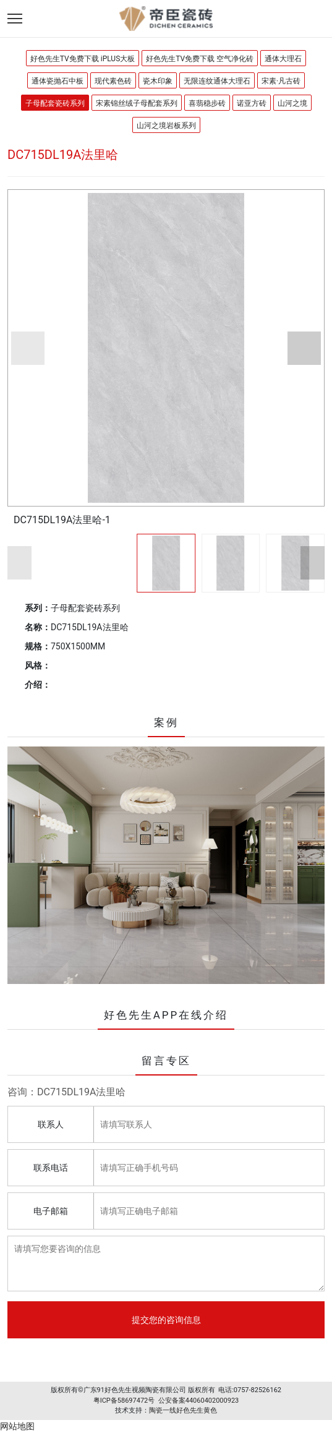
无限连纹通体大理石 (217, 81)
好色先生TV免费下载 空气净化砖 (199, 58)
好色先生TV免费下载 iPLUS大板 (82, 58)
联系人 (51, 1124)
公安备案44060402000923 (198, 1401)
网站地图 (17, 1426)
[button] (28, 348)
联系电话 (50, 1168)
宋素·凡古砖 (281, 81)
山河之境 (292, 103)
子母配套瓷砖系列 (55, 103)
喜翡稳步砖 (207, 103)
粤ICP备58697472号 (124, 1401)
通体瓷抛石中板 (57, 81)
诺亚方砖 (251, 103)
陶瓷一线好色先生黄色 (183, 1410)
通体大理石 (283, 58)
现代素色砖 (113, 81)
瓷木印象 (157, 81)
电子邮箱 (50, 1211)
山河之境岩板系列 (166, 125)
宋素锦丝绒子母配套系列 (136, 103)
